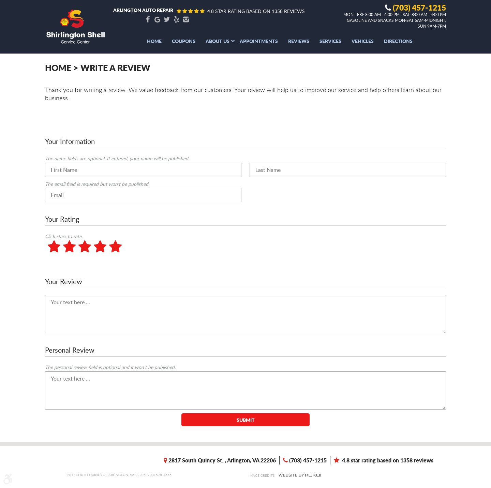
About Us (217, 41)
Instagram (186, 19)
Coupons (183, 41)
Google (157, 19)
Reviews (298, 41)
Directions (398, 41)
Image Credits (261, 475)
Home (154, 41)
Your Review (63, 281)
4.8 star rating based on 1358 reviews (256, 11)
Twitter (167, 19)
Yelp (176, 19)
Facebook (148, 19)
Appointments (259, 41)
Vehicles (363, 41)
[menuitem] (154, 41)
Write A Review (115, 67)
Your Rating (62, 219)
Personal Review (69, 350)
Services (330, 41)
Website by (300, 475)
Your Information (70, 141)
